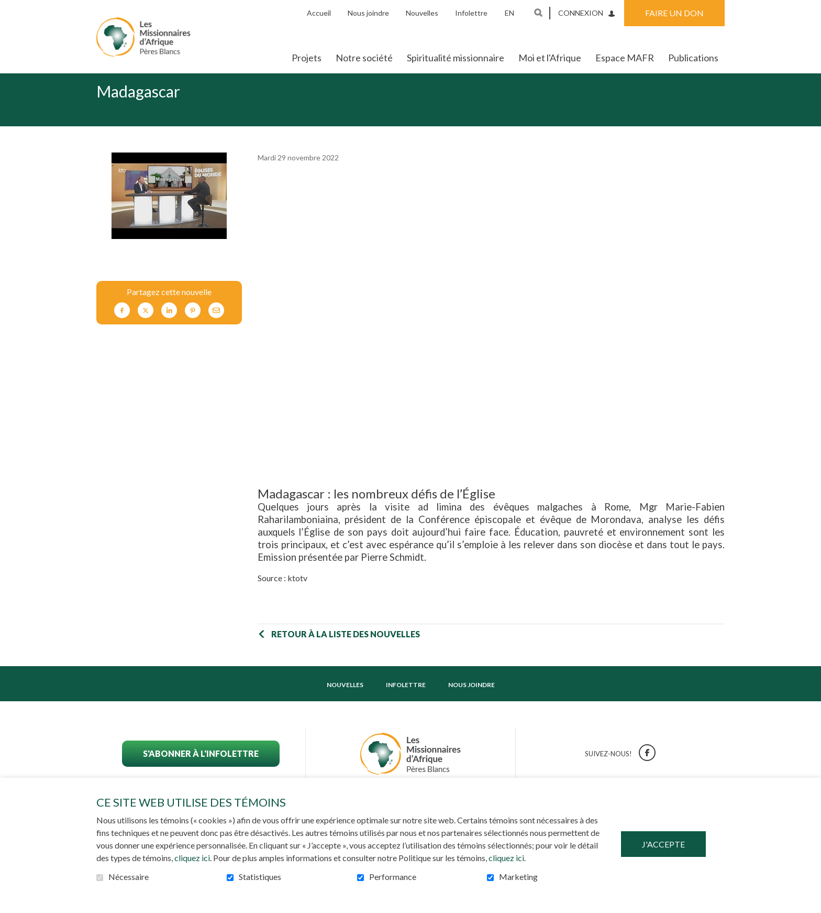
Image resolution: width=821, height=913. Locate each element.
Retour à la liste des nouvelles (345, 651)
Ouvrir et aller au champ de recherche (538, 12)
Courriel (216, 327)
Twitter (145, 327)
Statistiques (260, 877)
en (509, 12)
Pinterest (193, 327)
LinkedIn (169, 327)
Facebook (122, 327)
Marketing (518, 877)
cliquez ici (192, 858)
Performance (392, 877)
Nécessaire (128, 877)
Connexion (580, 12)
